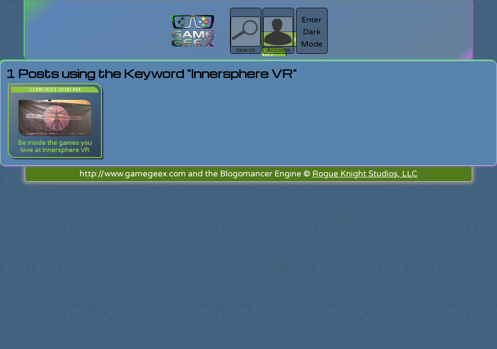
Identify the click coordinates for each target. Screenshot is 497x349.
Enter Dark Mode (312, 32)
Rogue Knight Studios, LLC (364, 174)
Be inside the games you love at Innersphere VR (55, 146)
